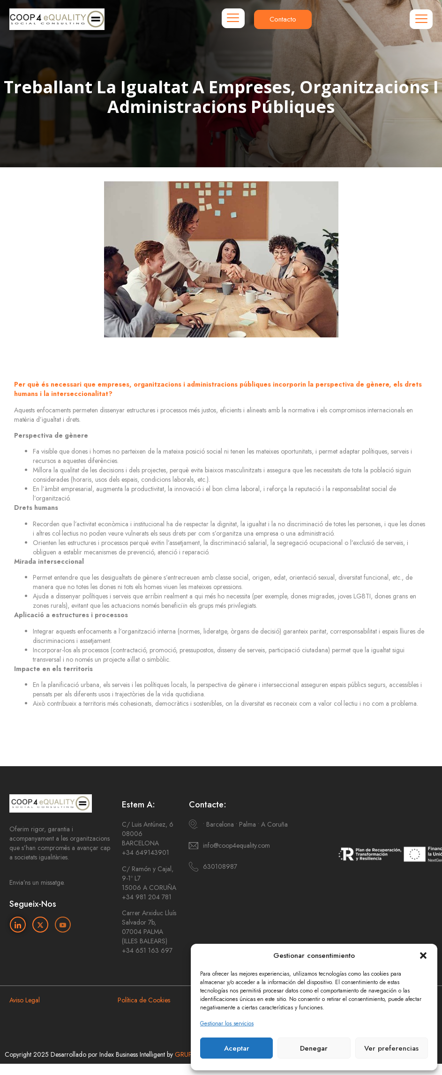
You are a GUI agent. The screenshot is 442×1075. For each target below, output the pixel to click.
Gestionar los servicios (227, 1023)
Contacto (283, 19)
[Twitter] (40, 925)
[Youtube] (63, 925)
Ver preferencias (391, 1048)
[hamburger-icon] (233, 18)
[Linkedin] (18, 925)
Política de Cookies (144, 1000)
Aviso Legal (24, 1000)
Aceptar (236, 1048)
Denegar (314, 1048)
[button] (423, 955)
